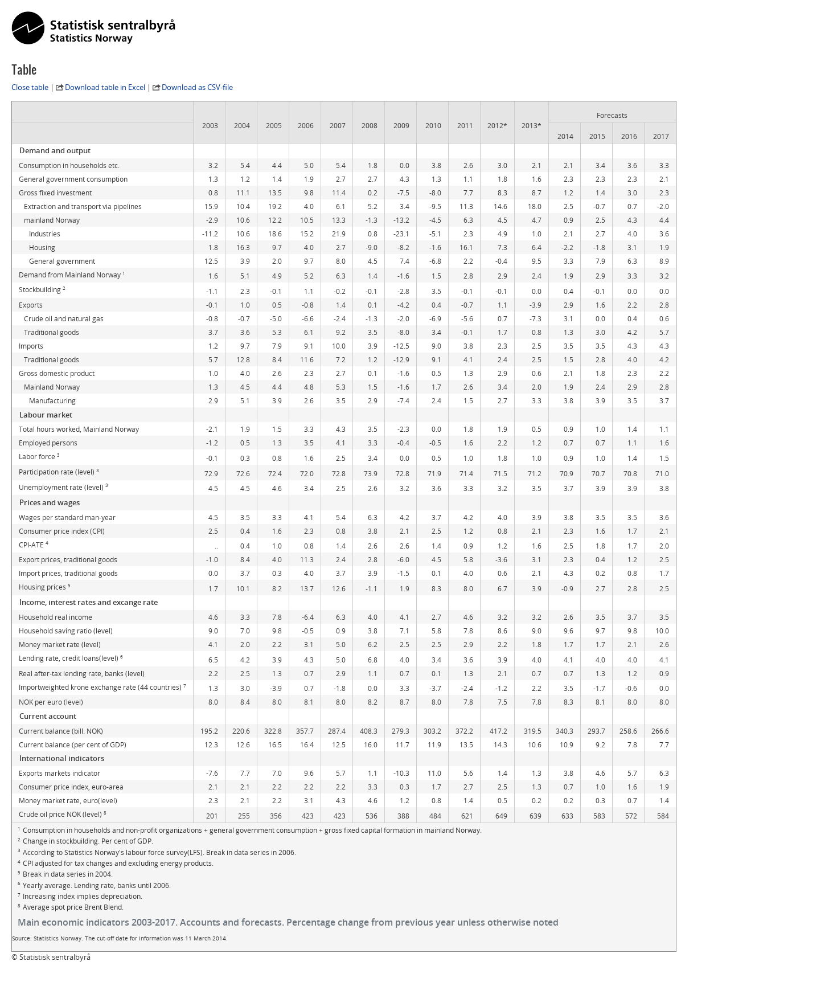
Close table (29, 87)
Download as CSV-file (197, 87)
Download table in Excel (105, 87)
